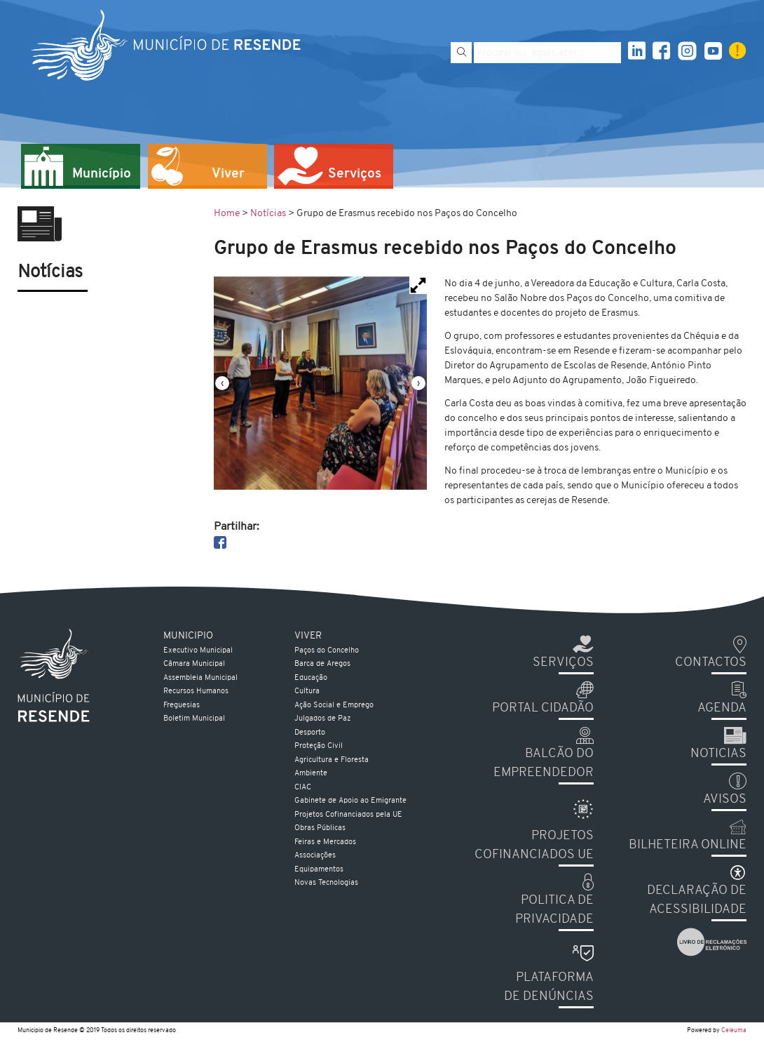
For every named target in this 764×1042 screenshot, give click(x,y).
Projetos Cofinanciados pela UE (348, 815)
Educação (310, 678)
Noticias (718, 754)
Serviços (563, 662)
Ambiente (310, 773)
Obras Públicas (320, 828)
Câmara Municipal (194, 664)
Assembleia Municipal (200, 678)
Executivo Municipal (198, 651)
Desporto (309, 733)
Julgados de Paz (322, 719)
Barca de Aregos (322, 664)
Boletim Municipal (194, 719)
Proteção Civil (318, 746)
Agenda (721, 708)
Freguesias (181, 705)
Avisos (724, 799)
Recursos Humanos (195, 691)
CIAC (302, 787)
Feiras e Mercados (325, 842)
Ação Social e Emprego (334, 705)
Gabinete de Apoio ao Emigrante (350, 801)
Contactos (710, 662)
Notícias (268, 213)
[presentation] (222, 383)
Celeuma (733, 1030)
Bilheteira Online (687, 845)
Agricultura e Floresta (331, 760)
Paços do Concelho (326, 651)
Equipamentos (318, 870)
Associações (315, 856)
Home (227, 213)
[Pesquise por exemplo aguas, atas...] (547, 52)
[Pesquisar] (461, 52)
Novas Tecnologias (326, 883)
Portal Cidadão (543, 708)
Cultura (307, 691)
